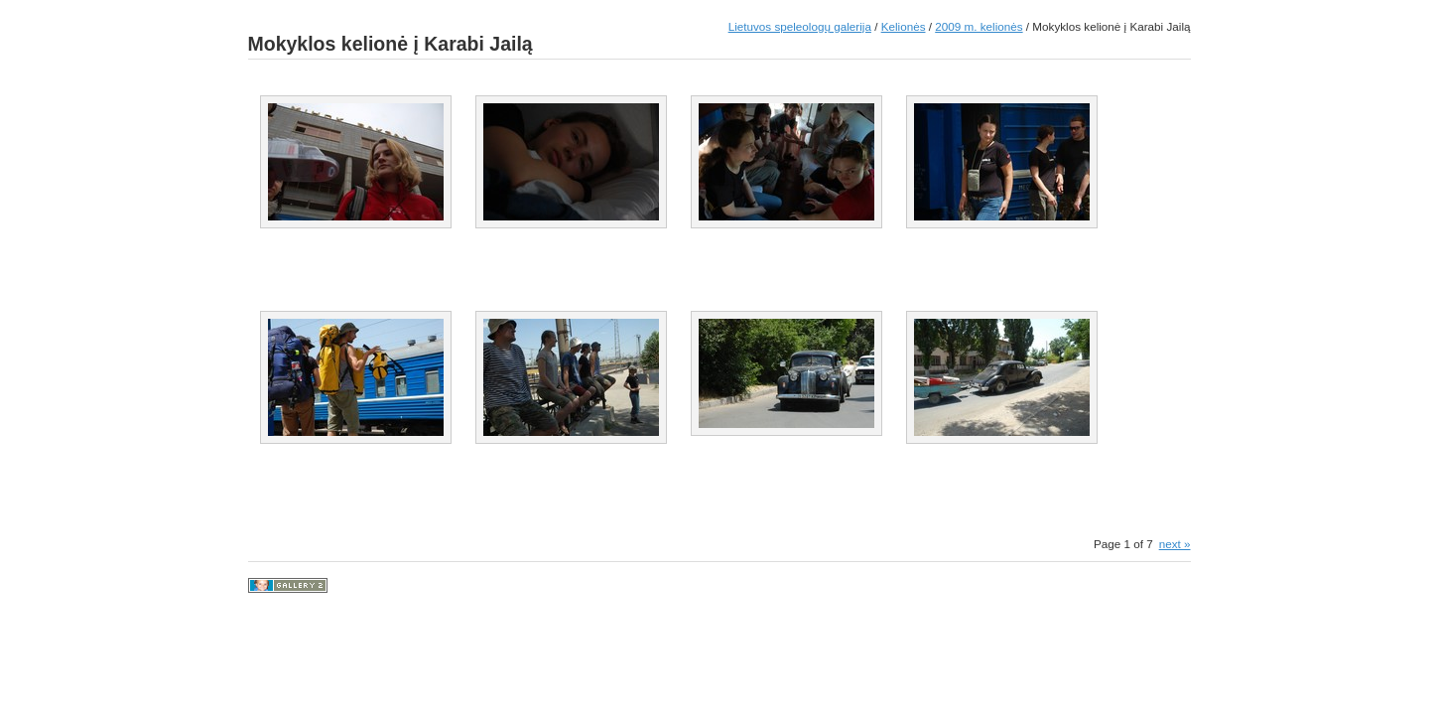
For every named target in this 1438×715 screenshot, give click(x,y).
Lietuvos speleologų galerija (799, 26)
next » (1175, 543)
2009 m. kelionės (978, 26)
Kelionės (903, 26)
